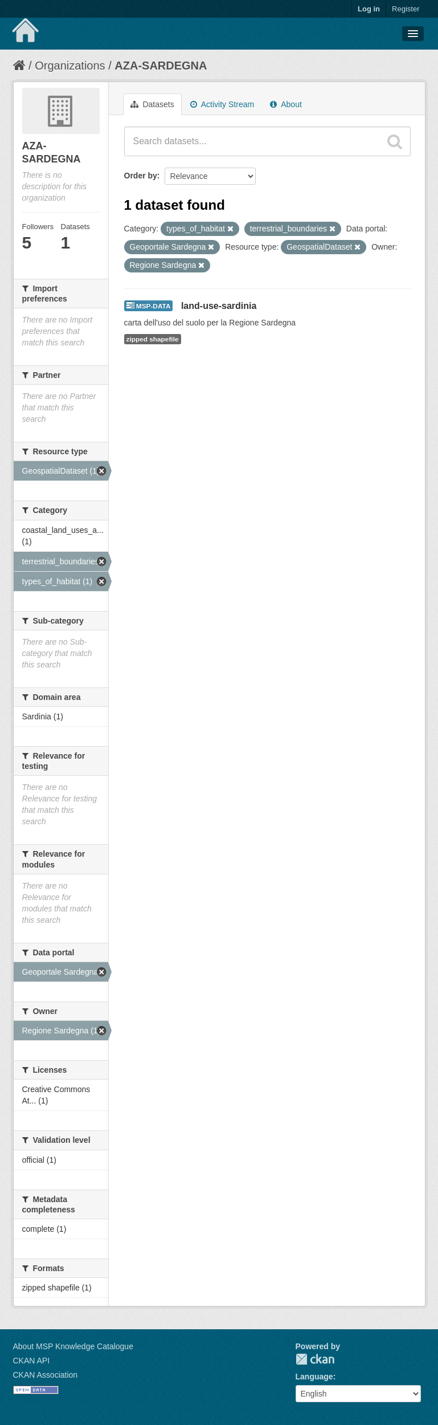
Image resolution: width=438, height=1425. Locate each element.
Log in (369, 9)
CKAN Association (45, 1374)
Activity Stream (222, 104)
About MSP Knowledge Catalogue (73, 1346)
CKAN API (31, 1360)
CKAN (315, 1359)
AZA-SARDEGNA (160, 65)
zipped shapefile (152, 339)
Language (314, 1376)
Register (405, 9)
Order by (140, 175)
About (286, 104)
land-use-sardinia (218, 306)
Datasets (152, 104)
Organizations (70, 65)
